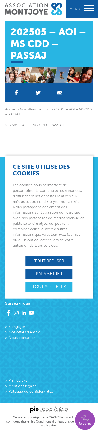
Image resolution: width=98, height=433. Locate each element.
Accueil (10, 109)
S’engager (17, 327)
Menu (82, 9)
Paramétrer (49, 273)
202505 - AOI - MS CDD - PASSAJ (34, 125)
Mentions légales (22, 386)
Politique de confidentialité (31, 391)
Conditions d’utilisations (53, 421)
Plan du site (18, 381)
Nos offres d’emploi (25, 332)
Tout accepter (49, 286)
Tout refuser (49, 260)
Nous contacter (22, 338)
